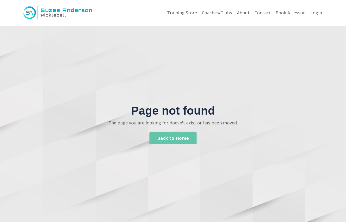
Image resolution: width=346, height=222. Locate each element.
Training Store (182, 13)
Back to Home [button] (173, 138)
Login (316, 13)
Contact (262, 13)
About (243, 13)
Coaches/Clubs (217, 13)
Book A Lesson (291, 13)
